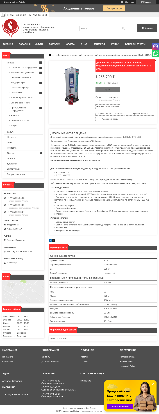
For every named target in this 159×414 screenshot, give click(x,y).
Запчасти (15, 115)
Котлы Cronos (126, 361)
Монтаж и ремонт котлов (22, 97)
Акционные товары (20, 120)
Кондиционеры (18, 83)
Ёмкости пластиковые (21, 78)
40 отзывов (129, 2)
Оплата (70, 44)
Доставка (54, 44)
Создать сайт (10, 2)
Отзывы (11, 153)
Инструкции (13, 169)
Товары (23, 44)
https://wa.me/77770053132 (62, 179)
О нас (84, 44)
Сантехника (16, 92)
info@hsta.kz (12, 225)
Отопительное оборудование (24, 67)
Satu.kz (93, 408)
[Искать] (123, 28)
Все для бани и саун (20, 103)
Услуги (39, 44)
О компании (8, 361)
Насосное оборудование (22, 72)
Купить (108, 89)
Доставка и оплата (50, 361)
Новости (11, 137)
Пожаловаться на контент (92, 411)
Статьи (115, 44)
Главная (8, 44)
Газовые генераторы (20, 88)
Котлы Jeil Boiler (127, 366)
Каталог (84, 357)
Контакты (99, 44)
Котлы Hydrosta (127, 357)
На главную (7, 357)
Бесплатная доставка (109, 106)
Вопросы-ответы (135, 44)
